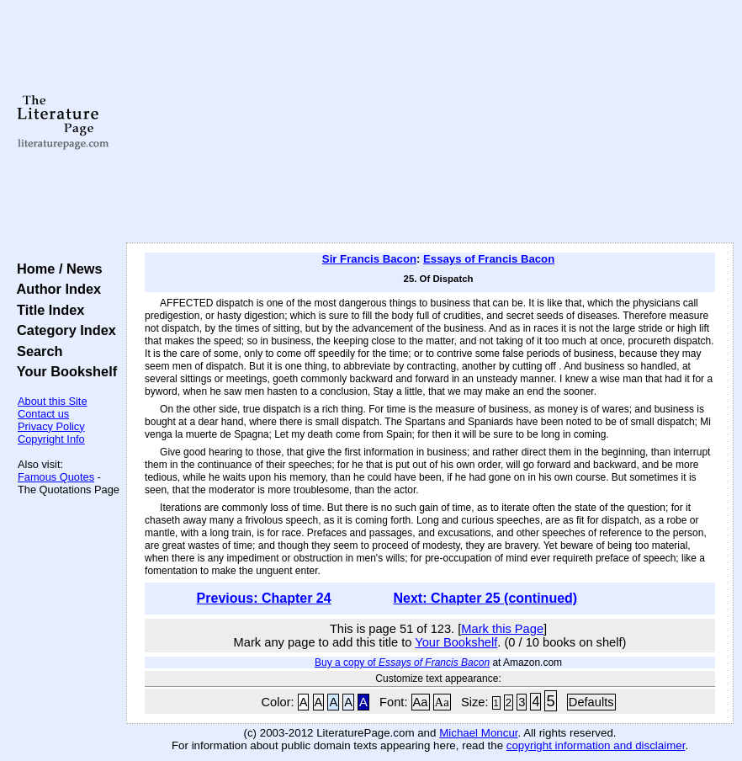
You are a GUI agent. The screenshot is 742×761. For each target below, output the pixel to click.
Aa (420, 702)
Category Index (62, 330)
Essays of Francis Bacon (488, 259)
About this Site (52, 401)
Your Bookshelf (63, 371)
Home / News (56, 268)
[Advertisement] (430, 122)
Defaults (591, 702)
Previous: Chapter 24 (264, 598)
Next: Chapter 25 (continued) (485, 598)
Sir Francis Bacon (369, 259)
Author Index (55, 288)
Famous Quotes (56, 477)
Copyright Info (51, 439)
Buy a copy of (402, 662)
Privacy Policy (51, 426)
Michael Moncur (478, 732)
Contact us (43, 413)
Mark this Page (502, 629)
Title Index (46, 309)
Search (35, 351)
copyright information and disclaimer (596, 745)
